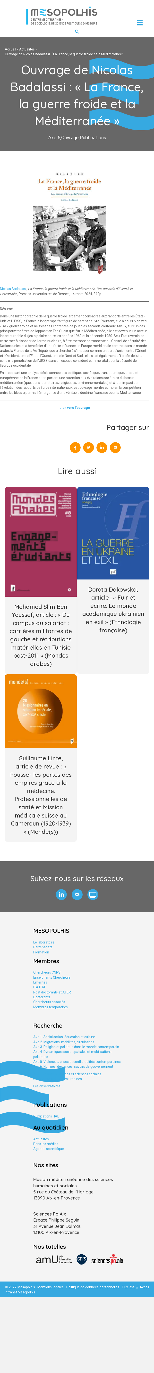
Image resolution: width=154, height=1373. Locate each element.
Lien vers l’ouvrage (75, 408)
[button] (61, 894)
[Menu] (140, 22)
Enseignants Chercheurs (52, 977)
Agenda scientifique (48, 1149)
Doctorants (41, 997)
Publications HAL (46, 1116)
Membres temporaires (50, 1007)
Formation (41, 952)
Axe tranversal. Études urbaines (57, 1079)
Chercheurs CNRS (46, 972)
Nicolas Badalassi (13, 289)
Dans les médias (45, 1144)
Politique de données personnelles (92, 1287)
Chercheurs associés (49, 1002)
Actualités (27, 49)
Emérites (40, 982)
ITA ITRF (39, 987)
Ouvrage (70, 138)
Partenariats (42, 947)
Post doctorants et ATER (52, 992)
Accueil (10, 49)
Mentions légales (50, 1287)
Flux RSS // (131, 1287)
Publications (93, 138)
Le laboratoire (43, 942)
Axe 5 (54, 138)
